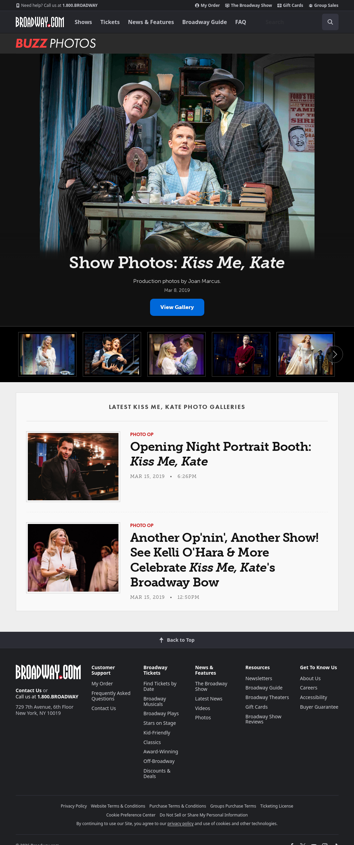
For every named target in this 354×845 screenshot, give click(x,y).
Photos (203, 717)
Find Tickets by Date (160, 686)
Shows (83, 22)
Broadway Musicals (155, 701)
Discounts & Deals (157, 773)
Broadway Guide (204, 22)
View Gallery (177, 307)
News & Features (151, 22)
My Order (207, 5)
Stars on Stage (160, 723)
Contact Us (29, 690)
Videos (202, 708)
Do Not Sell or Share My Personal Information (204, 815)
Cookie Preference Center (131, 815)
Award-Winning (161, 751)
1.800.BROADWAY (57, 5)
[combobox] (299, 22)
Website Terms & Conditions (118, 806)
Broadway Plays (161, 713)
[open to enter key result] (330, 22)
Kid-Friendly (157, 732)
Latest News (208, 698)
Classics (152, 742)
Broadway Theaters (267, 697)
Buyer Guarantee (319, 707)
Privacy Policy (74, 806)
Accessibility (313, 697)
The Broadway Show (248, 5)
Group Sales (323, 5)
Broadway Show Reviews (263, 719)
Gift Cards (290, 5)
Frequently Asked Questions (111, 696)
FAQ (240, 22)
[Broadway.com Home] (40, 22)
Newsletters (258, 678)
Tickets (110, 22)
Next (334, 354)
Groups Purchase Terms (233, 806)
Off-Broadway (159, 761)
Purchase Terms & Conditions (177, 806)
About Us (310, 678)
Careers (308, 687)
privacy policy (181, 823)
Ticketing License (276, 806)
